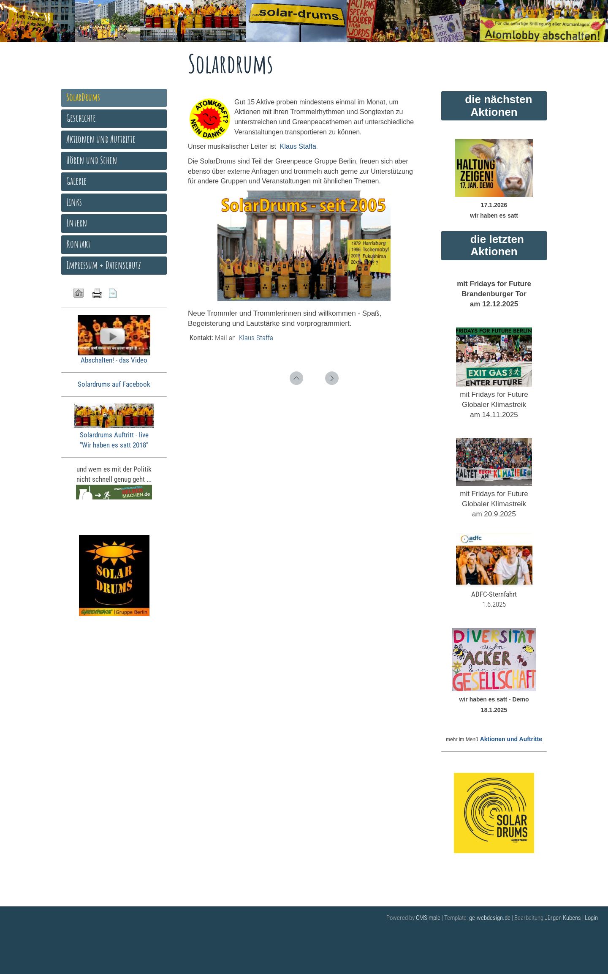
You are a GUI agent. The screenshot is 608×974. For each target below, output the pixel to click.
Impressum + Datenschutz (103, 265)
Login (591, 918)
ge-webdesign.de (489, 918)
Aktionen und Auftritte (511, 739)
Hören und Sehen (91, 160)
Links (74, 202)
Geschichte (81, 118)
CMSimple (428, 918)
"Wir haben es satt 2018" (114, 445)
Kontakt (78, 243)
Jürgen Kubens (563, 918)
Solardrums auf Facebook (114, 384)
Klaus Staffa (256, 337)
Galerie (76, 181)
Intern (76, 222)
